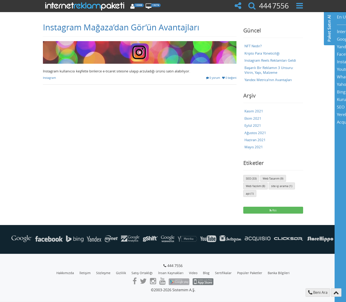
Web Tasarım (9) (273, 178)
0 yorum (213, 77)
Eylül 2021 (252, 125)
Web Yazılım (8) (255, 186)
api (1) (250, 193)
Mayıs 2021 (253, 147)
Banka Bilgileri (279, 273)
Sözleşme (103, 273)
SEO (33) (251, 178)
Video (193, 273)
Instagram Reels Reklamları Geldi (270, 60)
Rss (273, 210)
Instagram (49, 77)
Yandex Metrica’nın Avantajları (268, 79)
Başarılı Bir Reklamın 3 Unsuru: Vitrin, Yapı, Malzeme (269, 70)
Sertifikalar (223, 273)
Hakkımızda (65, 273)
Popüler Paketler (249, 273)
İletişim (85, 273)
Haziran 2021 (255, 140)
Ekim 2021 (252, 118)
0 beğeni (229, 77)
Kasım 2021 (253, 111)
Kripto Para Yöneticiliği (262, 53)
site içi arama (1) (281, 186)
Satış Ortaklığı (142, 273)
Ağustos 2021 (255, 132)
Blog (206, 273)
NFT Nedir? (253, 46)
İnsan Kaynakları (170, 273)
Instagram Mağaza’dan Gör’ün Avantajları (121, 27)
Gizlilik (121, 273)
